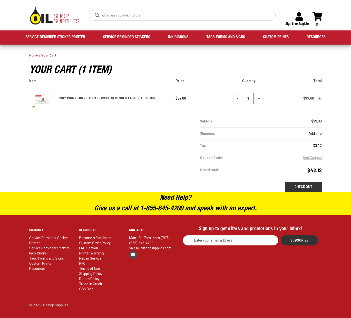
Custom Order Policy (95, 243)
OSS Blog (86, 289)
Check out (303, 187)
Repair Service (90, 258)
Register (304, 24)
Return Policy (89, 279)
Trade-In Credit (90, 284)
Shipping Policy (90, 274)
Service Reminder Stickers (126, 37)
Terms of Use (89, 269)
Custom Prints (276, 37)
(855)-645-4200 (141, 243)
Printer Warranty (92, 253)
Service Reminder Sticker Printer (55, 37)
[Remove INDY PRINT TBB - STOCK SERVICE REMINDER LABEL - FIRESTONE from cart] (319, 98)
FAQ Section (88, 248)
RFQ (82, 263)
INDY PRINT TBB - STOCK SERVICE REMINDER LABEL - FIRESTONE (108, 98)
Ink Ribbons (178, 37)
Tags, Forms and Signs (225, 37)
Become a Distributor (95, 238)
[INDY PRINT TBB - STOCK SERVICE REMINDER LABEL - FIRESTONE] (248, 98)
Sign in (289, 24)
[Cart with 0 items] (319, 14)
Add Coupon (312, 158)
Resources (316, 37)
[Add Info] (315, 133)
